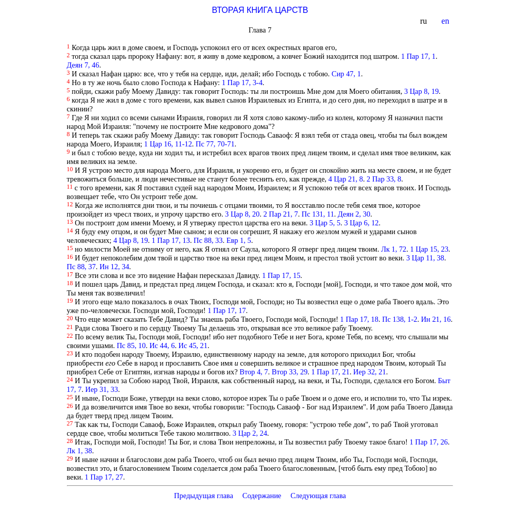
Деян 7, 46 (83, 65)
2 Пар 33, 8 (384, 179)
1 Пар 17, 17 (226, 310)
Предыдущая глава (203, 495)
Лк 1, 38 (79, 451)
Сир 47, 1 (346, 74)
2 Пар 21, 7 (280, 214)
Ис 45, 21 (193, 345)
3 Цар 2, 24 (250, 433)
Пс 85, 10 (131, 345)
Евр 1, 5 (239, 240)
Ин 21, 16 (436, 319)
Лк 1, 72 (393, 249)
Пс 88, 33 (208, 240)
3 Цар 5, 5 (324, 223)
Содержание (262, 495)
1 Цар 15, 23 (429, 249)
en (446, 21)
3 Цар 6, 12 (361, 223)
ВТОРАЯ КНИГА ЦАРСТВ (260, 10)
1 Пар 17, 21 (330, 372)
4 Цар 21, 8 (345, 179)
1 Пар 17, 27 (104, 477)
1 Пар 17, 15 (281, 275)
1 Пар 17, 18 (359, 319)
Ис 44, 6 (162, 345)
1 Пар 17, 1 (418, 56)
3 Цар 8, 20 (242, 214)
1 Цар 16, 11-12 (168, 144)
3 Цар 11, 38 (425, 258)
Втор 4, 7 (253, 372)
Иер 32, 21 (369, 372)
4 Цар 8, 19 (130, 240)
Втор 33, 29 (290, 372)
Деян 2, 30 (354, 214)
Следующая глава (318, 495)
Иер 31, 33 (101, 389)
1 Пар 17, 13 (171, 240)
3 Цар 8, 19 (421, 91)
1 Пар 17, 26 (428, 442)
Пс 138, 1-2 (399, 319)
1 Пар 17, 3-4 (242, 82)
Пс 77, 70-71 (215, 144)
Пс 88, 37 (81, 266)
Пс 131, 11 (318, 214)
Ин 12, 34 (114, 266)
